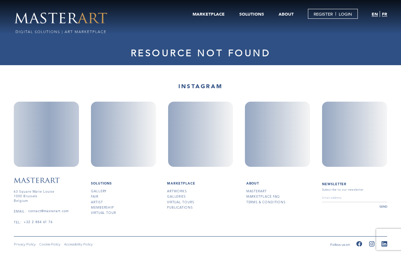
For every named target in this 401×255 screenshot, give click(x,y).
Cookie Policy (50, 244)
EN (375, 14)
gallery (99, 191)
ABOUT (286, 14)
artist (97, 202)
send (383, 206)
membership (102, 207)
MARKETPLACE (209, 14)
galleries (176, 196)
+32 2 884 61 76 (38, 222)
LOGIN (345, 14)
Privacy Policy (25, 244)
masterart (256, 191)
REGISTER (323, 14)
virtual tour (103, 212)
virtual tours (180, 202)
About (252, 183)
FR (384, 14)
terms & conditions (266, 202)
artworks (177, 191)
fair (94, 196)
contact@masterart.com (48, 211)
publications (180, 207)
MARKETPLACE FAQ (263, 196)
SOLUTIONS (251, 14)
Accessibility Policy (78, 244)
